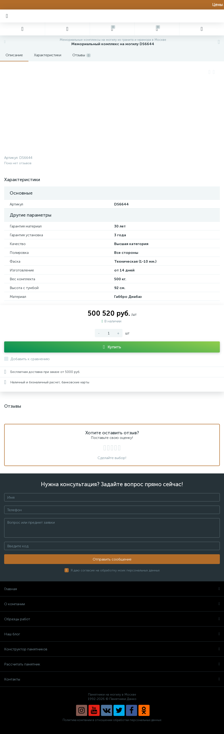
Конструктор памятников (112, 649)
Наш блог (112, 634)
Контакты (112, 679)
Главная (112, 589)
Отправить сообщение (112, 559)
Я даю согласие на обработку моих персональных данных (115, 570)
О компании (112, 604)
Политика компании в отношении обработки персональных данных (112, 720)
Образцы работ (112, 619)
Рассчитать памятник (112, 664)
